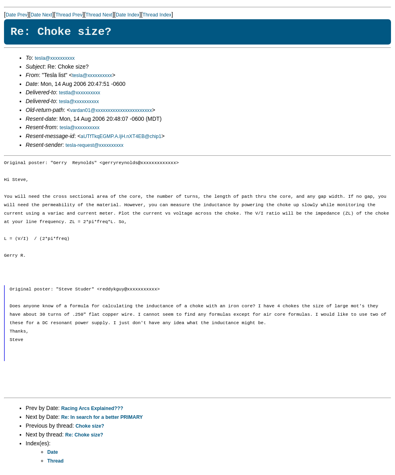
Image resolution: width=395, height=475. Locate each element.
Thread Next (99, 15)
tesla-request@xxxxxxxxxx (95, 145)
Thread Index (157, 15)
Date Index (127, 15)
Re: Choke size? (84, 435)
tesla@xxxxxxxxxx (55, 58)
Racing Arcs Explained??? (92, 408)
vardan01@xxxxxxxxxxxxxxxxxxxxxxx (111, 110)
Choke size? (90, 426)
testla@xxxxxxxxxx (79, 92)
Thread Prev (68, 15)
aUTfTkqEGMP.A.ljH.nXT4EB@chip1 (121, 136)
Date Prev (16, 15)
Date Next (41, 15)
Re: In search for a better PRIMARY (102, 417)
